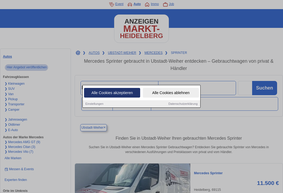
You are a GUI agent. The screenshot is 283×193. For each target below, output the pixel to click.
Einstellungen (94, 104)
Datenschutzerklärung (183, 104)
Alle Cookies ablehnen (171, 93)
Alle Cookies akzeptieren (112, 93)
